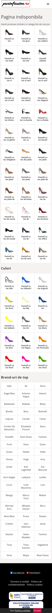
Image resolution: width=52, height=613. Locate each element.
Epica (42, 426)
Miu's (42, 505)
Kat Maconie (42, 468)
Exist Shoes (26, 436)
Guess (9, 451)
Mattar (42, 495)
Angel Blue (9, 393)
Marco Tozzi (26, 497)
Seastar (9, 534)
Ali (26, 386)
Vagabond (42, 544)
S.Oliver (9, 523)
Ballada (26, 403)
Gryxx (43, 444)
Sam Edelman (26, 525)
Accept (37, 610)
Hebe (42, 451)
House (9, 459)
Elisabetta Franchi (26, 428)
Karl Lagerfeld (26, 468)
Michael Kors (9, 507)
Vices (9, 555)
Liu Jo (9, 484)
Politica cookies (35, 584)
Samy (43, 523)
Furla (9, 444)
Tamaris (43, 534)
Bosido (9, 411)
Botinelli (43, 411)
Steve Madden (26, 536)
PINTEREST (33, 573)
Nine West (9, 516)
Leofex (42, 477)
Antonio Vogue (26, 395)
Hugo (26, 459)
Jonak (9, 466)
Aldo (9, 386)
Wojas (26, 555)
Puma (26, 516)
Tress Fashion (26, 546)
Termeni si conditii (19, 581)
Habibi (26, 451)
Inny (42, 459)
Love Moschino (26, 486)
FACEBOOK (17, 573)
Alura (42, 386)
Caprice (9, 418)
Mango (9, 495)
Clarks (43, 418)
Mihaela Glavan (26, 507)
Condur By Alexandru (9, 428)
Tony (9, 544)
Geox (26, 444)
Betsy (43, 403)
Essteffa (9, 436)
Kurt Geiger (9, 477)
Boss (26, 411)
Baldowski (9, 403)
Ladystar (26, 477)
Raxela (42, 516)
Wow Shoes (43, 555)
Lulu (42, 484)
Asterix (42, 393)
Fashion (43, 436)
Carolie (26, 418)
